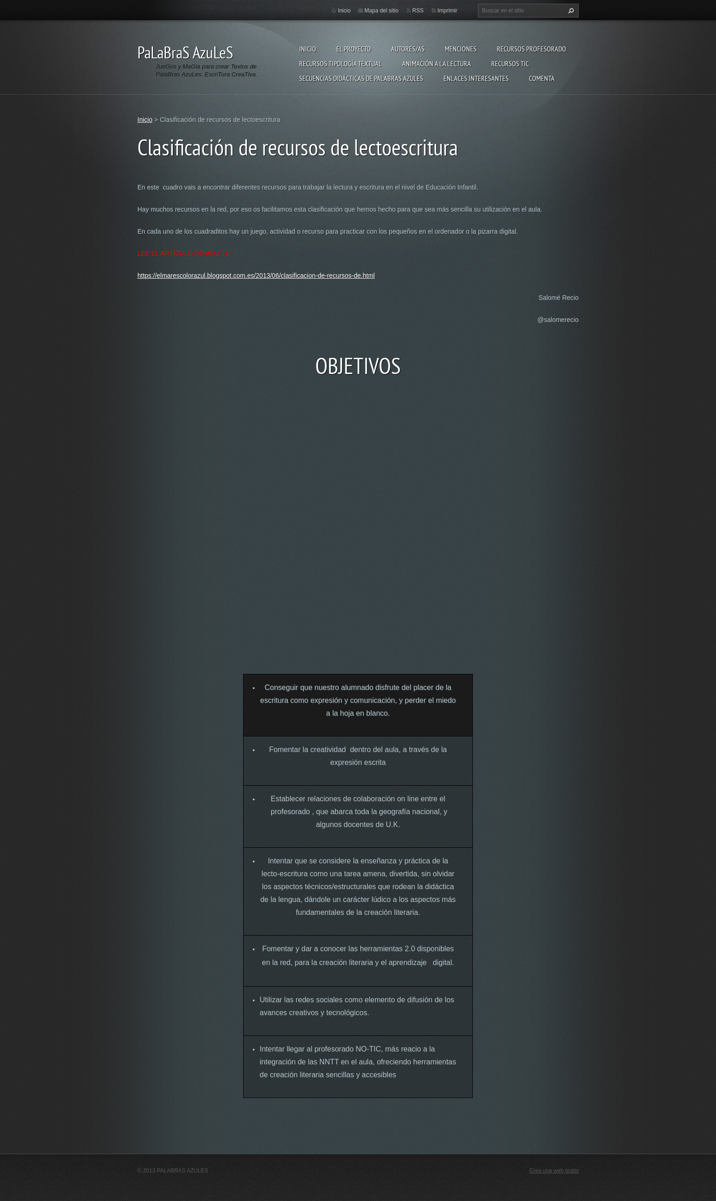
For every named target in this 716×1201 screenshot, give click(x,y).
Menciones (461, 48)
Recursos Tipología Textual (340, 63)
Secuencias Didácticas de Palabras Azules (361, 78)
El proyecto (353, 48)
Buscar (570, 10)
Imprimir (447, 10)
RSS (418, 10)
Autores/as (408, 48)
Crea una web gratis (554, 1170)
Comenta (542, 78)
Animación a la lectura (436, 63)
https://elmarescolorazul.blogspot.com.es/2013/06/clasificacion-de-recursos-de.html (256, 275)
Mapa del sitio (381, 10)
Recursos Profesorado (531, 48)
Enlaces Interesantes (476, 78)
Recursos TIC (510, 63)
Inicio (307, 48)
